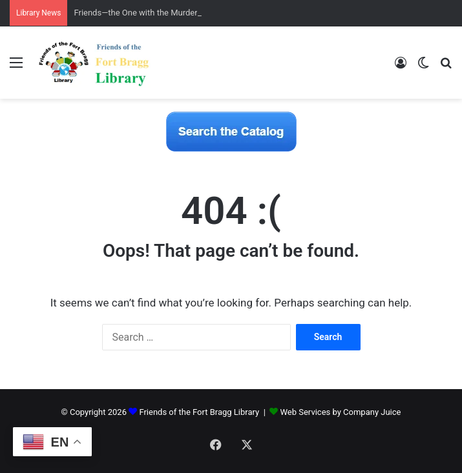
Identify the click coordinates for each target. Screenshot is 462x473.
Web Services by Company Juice (340, 412)
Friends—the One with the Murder (135, 12)
